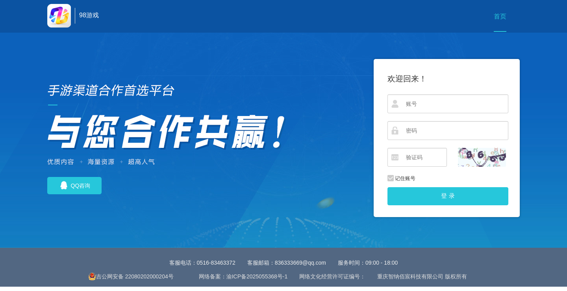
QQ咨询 (75, 185)
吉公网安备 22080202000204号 (131, 276)
